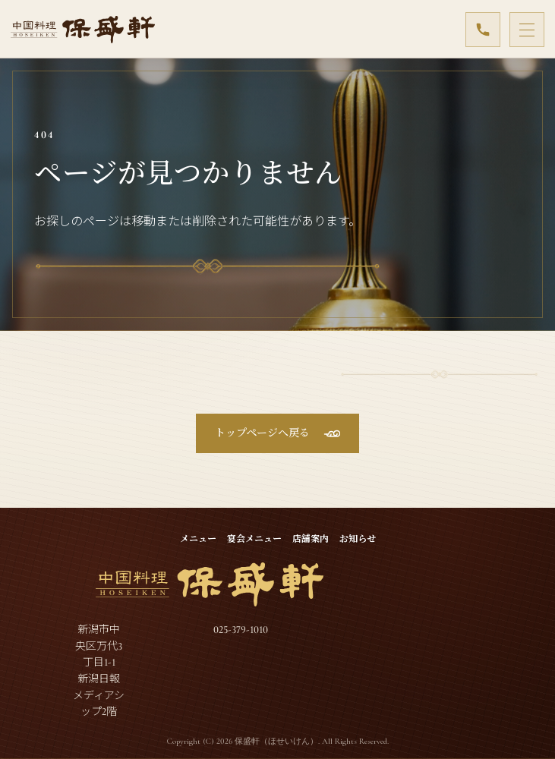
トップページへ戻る (262, 433)
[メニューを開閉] (526, 29)
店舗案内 (310, 539)
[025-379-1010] (482, 29)
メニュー (198, 539)
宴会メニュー (254, 539)
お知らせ (357, 539)
